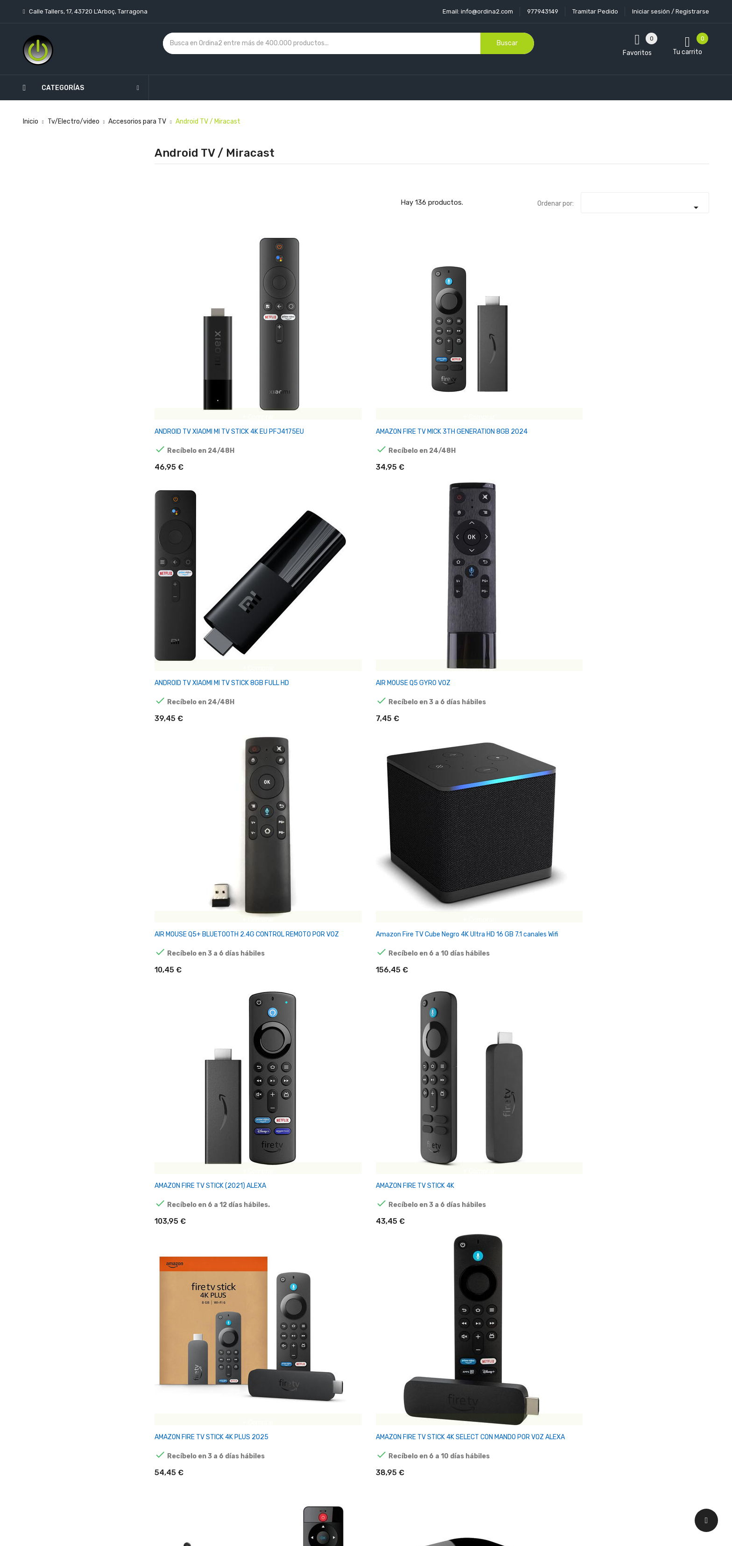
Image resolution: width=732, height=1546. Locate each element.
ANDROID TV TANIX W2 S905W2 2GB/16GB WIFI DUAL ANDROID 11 (380, 943)
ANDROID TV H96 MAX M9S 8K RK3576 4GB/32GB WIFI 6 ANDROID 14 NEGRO (383, 636)
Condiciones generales (360, 1399)
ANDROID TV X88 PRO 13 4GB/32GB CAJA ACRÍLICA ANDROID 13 (289, 1097)
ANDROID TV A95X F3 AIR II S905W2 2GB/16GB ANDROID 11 (478, 1251)
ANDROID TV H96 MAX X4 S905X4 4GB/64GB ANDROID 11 (286, 790)
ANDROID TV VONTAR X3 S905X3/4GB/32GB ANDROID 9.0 (191, 1097)
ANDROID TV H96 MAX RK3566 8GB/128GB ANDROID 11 (471, 636)
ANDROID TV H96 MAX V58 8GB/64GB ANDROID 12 (194, 786)
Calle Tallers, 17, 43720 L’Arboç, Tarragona (88, 11)
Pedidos (431, 1415)
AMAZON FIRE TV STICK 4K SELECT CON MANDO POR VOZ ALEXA (478, 483)
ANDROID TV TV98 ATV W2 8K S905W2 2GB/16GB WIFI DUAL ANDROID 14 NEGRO (478, 947)
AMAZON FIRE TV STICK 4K (288, 474)
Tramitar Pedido (595, 11)
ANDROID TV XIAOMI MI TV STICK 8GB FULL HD (381, 325)
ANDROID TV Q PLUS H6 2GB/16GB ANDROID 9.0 (663, 479)
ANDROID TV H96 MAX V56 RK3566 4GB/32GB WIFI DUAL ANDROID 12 (573, 636)
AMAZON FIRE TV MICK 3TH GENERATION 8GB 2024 (289, 325)
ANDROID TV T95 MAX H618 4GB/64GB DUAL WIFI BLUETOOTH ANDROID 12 (479, 790)
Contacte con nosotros (361, 1431)
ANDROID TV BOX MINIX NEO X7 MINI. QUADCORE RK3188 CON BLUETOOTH (571, 1251)
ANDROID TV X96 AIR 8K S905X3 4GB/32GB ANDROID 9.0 (474, 1097)
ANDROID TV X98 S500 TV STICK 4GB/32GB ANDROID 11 (384, 1251)
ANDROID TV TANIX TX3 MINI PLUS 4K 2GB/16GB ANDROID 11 (569, 790)
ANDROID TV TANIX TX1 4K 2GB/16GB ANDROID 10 (193, 632)
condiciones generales (619, 1399)
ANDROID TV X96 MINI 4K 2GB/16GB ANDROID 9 (191, 1247)
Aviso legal (342, 1383)
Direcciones (436, 1448)
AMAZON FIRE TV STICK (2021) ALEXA (189, 479)
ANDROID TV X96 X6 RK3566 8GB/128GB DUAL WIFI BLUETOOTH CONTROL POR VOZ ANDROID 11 (573, 487)
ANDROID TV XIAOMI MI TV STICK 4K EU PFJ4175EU (192, 325)
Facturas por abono (448, 1431)
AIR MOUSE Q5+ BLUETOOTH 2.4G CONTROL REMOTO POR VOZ (568, 333)
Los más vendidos (259, 1383)
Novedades (250, 1366)
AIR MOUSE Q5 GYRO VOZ (476, 321)
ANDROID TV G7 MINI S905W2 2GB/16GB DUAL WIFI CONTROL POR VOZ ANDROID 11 (666, 1255)
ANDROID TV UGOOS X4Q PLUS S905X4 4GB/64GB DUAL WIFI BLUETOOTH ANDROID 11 (666, 947)
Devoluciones (346, 1415)
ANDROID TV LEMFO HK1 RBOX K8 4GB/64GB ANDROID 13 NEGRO (379, 790)
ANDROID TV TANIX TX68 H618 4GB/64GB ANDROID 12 (288, 943)
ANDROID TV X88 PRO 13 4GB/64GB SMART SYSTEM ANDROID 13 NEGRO (380, 1101)
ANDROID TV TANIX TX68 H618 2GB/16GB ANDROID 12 (666, 790)
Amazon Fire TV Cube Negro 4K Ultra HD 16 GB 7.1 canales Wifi (668, 329)
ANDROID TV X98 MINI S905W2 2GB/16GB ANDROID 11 (281, 1251)
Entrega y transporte (358, 1366)
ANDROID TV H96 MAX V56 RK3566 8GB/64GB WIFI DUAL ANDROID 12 (667, 636)
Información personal (451, 1366)
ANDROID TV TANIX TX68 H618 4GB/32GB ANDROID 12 (194, 943)
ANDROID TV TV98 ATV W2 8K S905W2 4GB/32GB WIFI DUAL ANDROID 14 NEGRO (573, 947)
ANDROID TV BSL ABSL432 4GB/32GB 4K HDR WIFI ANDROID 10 (289, 636)
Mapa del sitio (346, 1448)
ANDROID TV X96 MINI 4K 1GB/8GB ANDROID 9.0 (664, 1093)
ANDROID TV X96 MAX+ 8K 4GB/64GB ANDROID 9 (573, 1093)
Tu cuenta (438, 1348)
